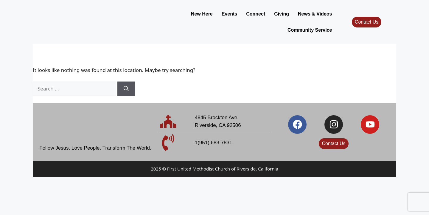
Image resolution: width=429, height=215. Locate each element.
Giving (228, 19)
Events (176, 19)
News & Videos (262, 19)
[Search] (126, 84)
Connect (202, 19)
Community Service (309, 19)
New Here (148, 19)
